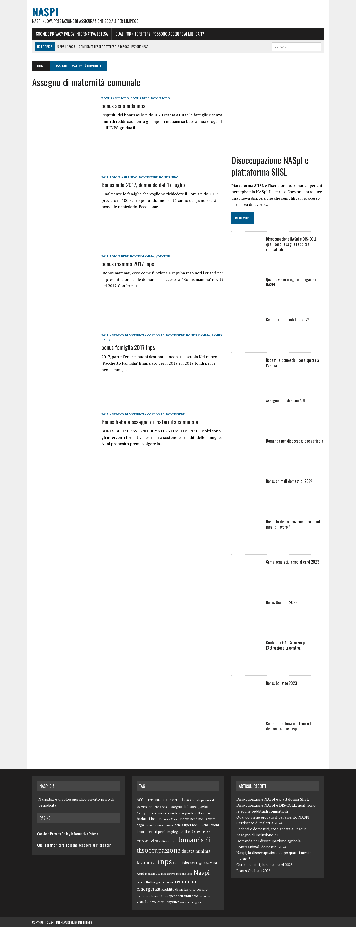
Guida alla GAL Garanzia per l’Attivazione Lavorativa (287, 645)
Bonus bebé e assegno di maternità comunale (149, 421)
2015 (104, 414)
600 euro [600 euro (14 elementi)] (145, 800)
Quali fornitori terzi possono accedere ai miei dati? (159, 34)
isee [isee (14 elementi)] (177, 862)
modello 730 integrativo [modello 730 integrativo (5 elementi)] (160, 873)
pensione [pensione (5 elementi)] (168, 882)
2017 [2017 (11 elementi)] (166, 800)
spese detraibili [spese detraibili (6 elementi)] (180, 896)
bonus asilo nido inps (123, 105)
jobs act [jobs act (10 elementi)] (188, 862)
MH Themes (85, 922)
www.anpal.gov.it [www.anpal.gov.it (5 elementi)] (191, 902)
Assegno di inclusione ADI (285, 400)
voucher (163, 256)
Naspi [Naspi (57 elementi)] (202, 872)
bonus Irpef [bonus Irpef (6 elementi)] (183, 825)
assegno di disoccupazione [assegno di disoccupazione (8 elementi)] (190, 806)
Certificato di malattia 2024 (288, 320)
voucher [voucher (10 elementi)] (144, 901)
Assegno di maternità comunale (137, 335)
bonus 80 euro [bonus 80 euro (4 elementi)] (171, 819)
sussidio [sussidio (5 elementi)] (204, 896)
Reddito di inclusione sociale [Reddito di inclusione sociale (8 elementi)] (184, 889)
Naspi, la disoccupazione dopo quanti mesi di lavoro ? (293, 524)
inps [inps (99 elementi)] (165, 861)
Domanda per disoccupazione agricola (294, 441)
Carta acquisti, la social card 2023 (292, 562)
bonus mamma (142, 256)
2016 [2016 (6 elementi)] (157, 800)
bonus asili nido (115, 98)
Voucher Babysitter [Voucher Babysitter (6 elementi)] (165, 902)
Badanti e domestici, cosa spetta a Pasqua (292, 362)
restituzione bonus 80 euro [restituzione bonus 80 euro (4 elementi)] (152, 896)
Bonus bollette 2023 (281, 683)
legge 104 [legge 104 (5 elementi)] (202, 863)
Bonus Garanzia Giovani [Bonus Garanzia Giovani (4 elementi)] (159, 825)
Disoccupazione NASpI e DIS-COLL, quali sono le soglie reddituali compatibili (291, 244)
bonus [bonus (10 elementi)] (156, 818)
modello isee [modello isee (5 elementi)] (184, 873)
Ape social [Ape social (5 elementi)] (161, 807)
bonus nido (160, 98)
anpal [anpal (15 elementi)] (177, 800)
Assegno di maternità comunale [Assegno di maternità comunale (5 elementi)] (157, 813)
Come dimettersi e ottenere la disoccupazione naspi (289, 726)
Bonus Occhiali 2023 (281, 602)
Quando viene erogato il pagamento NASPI (292, 282)
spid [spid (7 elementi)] (195, 896)
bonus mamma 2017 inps (127, 263)
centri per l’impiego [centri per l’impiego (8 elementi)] (163, 831)
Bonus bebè (140, 98)
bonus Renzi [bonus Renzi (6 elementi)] (201, 825)
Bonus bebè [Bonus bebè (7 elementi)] (188, 819)
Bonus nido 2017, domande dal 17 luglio (143, 184)
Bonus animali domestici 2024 (289, 481)
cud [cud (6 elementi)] (190, 832)
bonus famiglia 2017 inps (128, 347)
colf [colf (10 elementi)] (184, 831)
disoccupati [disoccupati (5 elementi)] (168, 841)
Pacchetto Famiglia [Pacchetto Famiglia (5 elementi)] (149, 882)
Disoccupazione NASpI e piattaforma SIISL (270, 165)
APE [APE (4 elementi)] (151, 807)
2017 (104, 177)
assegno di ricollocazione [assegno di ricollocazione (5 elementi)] (195, 813)
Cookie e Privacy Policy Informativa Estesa (72, 34)
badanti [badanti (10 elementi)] (143, 818)
